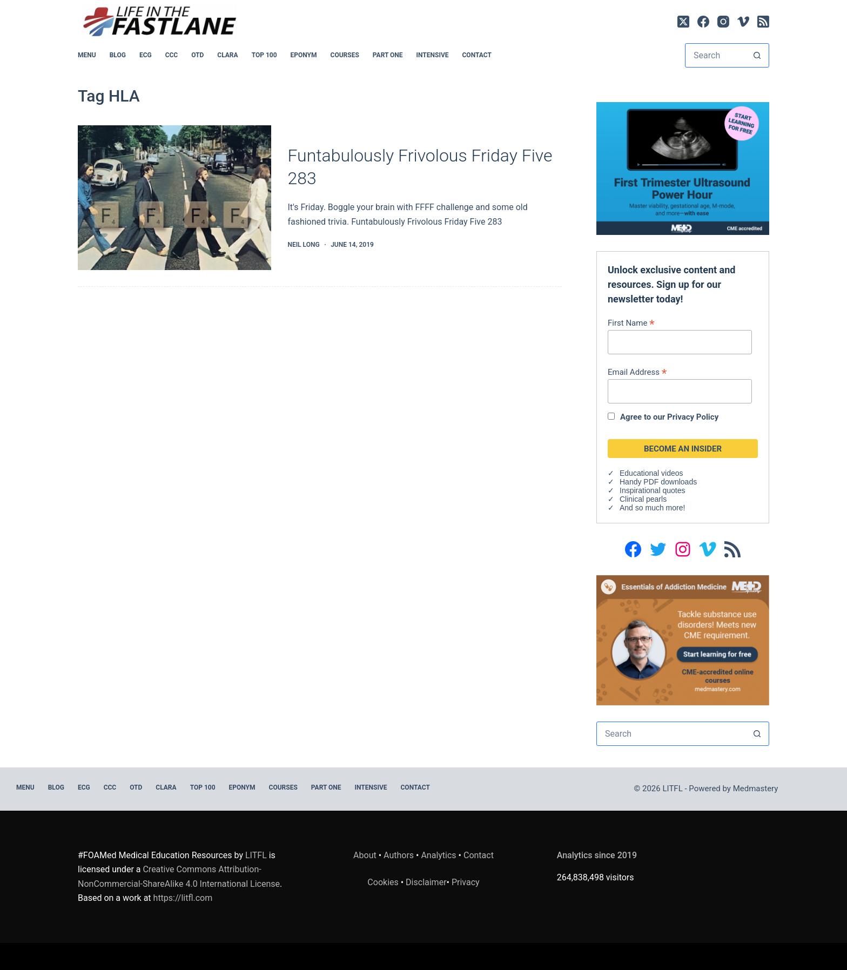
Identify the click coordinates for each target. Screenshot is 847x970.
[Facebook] (703, 22)
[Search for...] (715, 55)
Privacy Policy (692, 417)
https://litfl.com (183, 898)
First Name (631, 322)
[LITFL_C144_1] (682, 168)
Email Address (637, 372)
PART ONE (388, 55)
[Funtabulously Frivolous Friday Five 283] (174, 198)
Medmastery (755, 788)
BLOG (118, 55)
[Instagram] (723, 22)
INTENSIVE (432, 55)
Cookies (383, 882)
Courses (345, 55)
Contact (477, 55)
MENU (87, 55)
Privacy (466, 882)
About (365, 855)
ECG (145, 55)
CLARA (227, 55)
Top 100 (264, 55)
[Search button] (757, 55)
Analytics (438, 855)
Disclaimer (426, 882)
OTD (197, 55)
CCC (171, 55)
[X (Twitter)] (683, 22)
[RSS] (763, 22)
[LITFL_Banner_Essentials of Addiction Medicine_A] (682, 640)
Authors (399, 855)
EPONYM (304, 55)
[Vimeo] (743, 22)
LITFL (256, 855)
